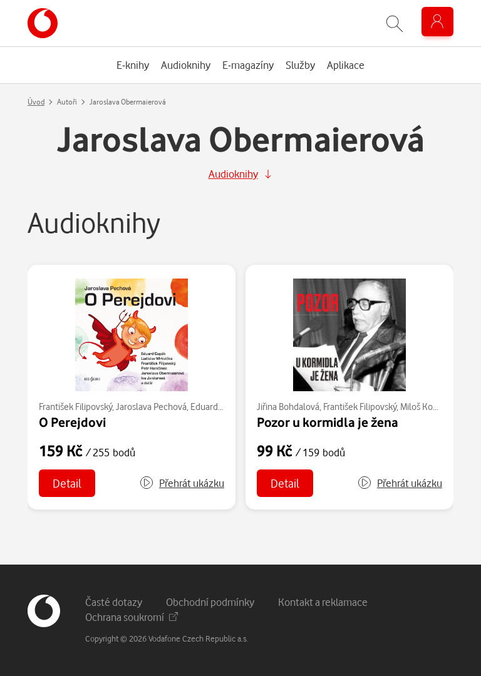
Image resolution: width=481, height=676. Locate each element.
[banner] (43, 23)
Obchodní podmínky (210, 601)
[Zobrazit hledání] (395, 23)
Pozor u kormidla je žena (327, 422)
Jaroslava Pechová (151, 406)
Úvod (36, 101)
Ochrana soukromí (131, 616)
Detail (67, 483)
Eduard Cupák (217, 406)
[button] (181, 483)
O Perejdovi (72, 422)
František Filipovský (75, 406)
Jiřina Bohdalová (288, 406)
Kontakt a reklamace (323, 601)
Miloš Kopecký (427, 406)
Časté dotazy (113, 601)
